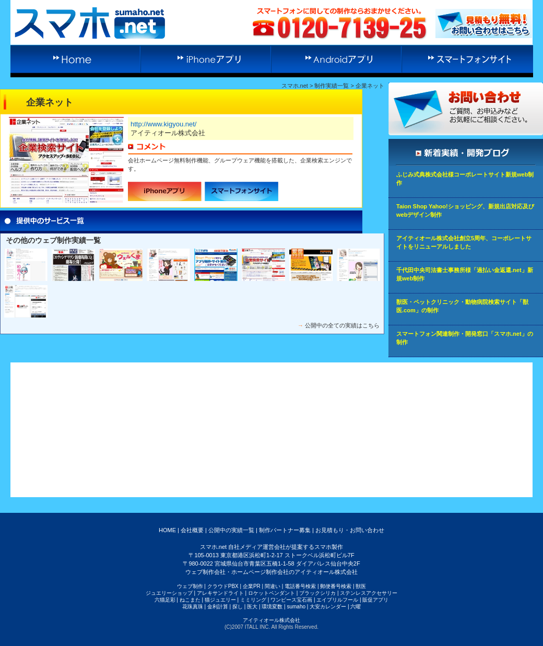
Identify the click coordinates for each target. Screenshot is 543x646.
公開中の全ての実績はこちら (342, 325)
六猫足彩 (165, 600)
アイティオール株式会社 (271, 620)
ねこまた (190, 600)
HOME (167, 530)
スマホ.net (294, 86)
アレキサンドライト (220, 593)
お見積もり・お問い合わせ (349, 530)
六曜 (355, 606)
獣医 (361, 586)
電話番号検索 (300, 586)
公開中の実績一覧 (231, 530)
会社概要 (192, 530)
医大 (252, 606)
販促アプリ (375, 600)
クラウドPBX (223, 586)
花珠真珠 (192, 606)
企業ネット (370, 86)
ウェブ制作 (190, 586)
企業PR (252, 586)
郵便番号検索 (335, 586)
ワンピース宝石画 (291, 600)
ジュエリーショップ (169, 593)
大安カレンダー (328, 606)
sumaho (296, 606)
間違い (272, 586)
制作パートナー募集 (285, 530)
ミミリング (253, 600)
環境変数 (272, 606)
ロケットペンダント (271, 593)
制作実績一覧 (331, 86)
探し (237, 606)
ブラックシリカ (317, 593)
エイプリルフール (337, 600)
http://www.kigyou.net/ (163, 124)
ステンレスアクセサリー (368, 593)
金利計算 (217, 606)
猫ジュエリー (220, 600)
